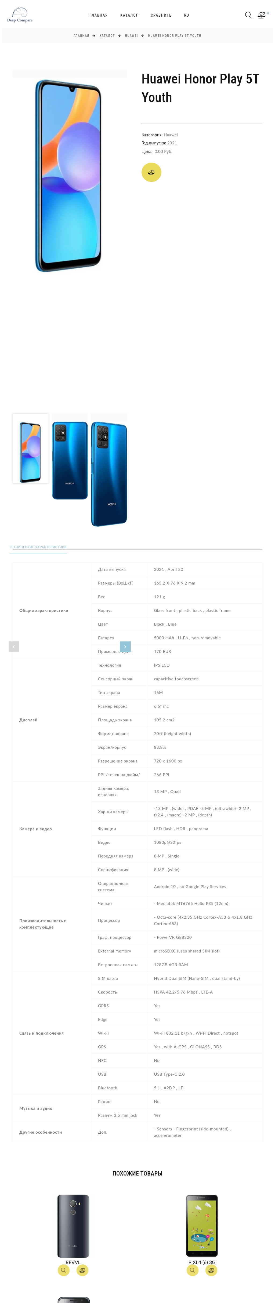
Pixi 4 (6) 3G (202, 1262)
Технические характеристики (43, 547)
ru (186, 15)
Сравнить (161, 15)
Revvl (73, 1262)
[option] (70, 171)
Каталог (129, 15)
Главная (98, 15)
